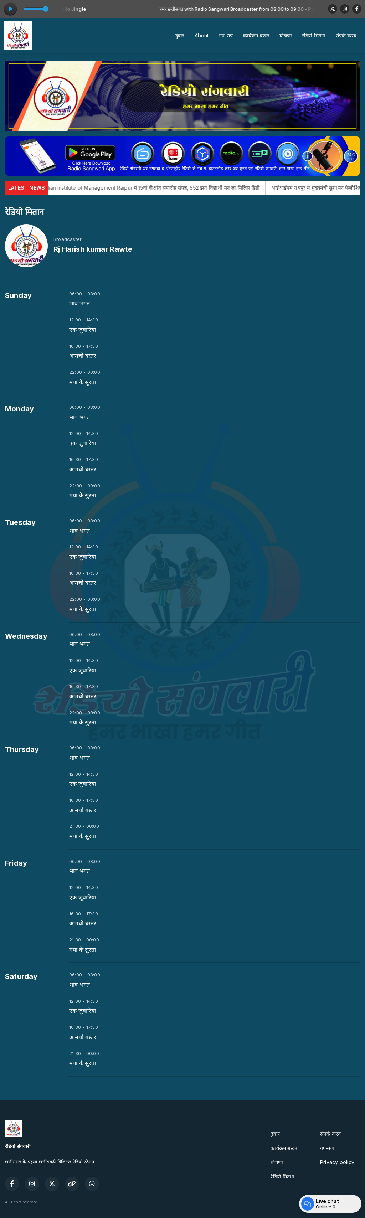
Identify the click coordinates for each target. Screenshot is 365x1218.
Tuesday (20, 522)
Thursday (22, 749)
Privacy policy (337, 1162)
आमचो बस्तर (83, 355)
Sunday (18, 295)
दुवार (180, 35)
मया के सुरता (82, 382)
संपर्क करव (346, 35)
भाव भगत (79, 303)
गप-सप (226, 35)
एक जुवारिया (82, 329)
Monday (19, 408)
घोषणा (285, 35)
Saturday (21, 976)
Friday (16, 863)
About (202, 35)
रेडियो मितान (313, 35)
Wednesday (26, 636)
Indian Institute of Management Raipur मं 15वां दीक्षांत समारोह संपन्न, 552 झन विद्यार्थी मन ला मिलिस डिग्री (179, 188)
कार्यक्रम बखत (256, 35)
